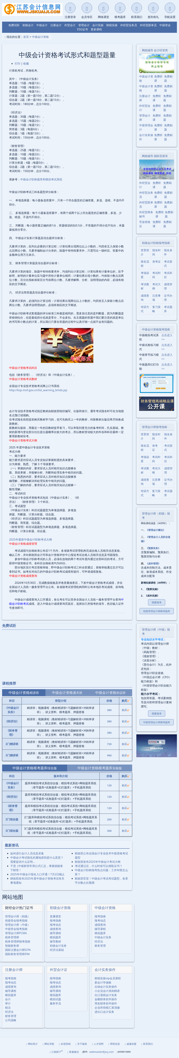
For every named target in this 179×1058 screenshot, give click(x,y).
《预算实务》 (153, 548)
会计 (8, 999)
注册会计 (56, 25)
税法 (8, 1007)
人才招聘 (97, 1044)
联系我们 (147, 1044)
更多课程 (96, 29)
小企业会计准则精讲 (107, 991)
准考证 (156, 261)
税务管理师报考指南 (17, 941)
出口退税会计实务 (106, 995)
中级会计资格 (40, 37)
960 (109, 755)
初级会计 (28, 25)
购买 (125, 710)
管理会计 (84, 25)
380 (109, 710)
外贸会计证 (58, 969)
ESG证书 (82, 29)
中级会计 (42, 25)
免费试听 (14, 25)
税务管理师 (12, 937)
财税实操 (111, 25)
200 (109, 819)
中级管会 (165, 25)
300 (109, 830)
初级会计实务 (58, 946)
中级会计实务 (103, 937)
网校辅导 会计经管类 (155, 50)
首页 (26, 37)
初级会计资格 (60, 907)
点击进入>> (167, 337)
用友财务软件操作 (106, 1003)
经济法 (99, 941)
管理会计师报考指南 (154, 427)
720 (109, 744)
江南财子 (56, 1052)
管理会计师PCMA (16, 933)
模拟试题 (55, 999)
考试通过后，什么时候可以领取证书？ (98, 866)
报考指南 (55, 920)
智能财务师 (12, 946)
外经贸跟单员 (148, 25)
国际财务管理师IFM (17, 954)
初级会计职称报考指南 (156, 243)
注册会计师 (14, 969)
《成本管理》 (153, 563)
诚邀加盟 (130, 1044)
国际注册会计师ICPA (18, 950)
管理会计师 (144, 118)
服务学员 (55, 1003)
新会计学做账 (103, 982)
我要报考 (157, 602)
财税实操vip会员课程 (108, 978)
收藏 (26, 63)
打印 (17, 63)
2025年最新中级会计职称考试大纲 (30, 539)
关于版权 (81, 1044)
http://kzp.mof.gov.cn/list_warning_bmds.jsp (38, 390)
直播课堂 (55, 916)
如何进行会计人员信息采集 (27, 853)
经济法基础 (57, 950)
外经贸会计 (144, 108)
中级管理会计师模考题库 (156, 722)
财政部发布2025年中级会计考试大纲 (97, 862)
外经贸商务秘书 (146, 214)
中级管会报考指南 (16, 929)
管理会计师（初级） (17, 916)
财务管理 (100, 946)
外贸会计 (70, 25)
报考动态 (55, 925)
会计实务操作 (105, 969)
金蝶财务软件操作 (106, 999)
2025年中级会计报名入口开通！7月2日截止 (37, 874)
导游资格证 (144, 224)
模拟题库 (55, 937)
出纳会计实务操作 (106, 987)
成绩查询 (55, 929)
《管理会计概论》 (155, 530)
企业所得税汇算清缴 (107, 1007)
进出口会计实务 (104, 1012)
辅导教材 (55, 941)
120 (109, 785)
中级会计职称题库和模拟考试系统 (41, 179)
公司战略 (10, 1020)
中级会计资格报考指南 (156, 329)
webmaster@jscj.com (101, 1051)
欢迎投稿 (65, 1044)
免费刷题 (168, 78)
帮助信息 (114, 1044)
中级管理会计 (146, 127)
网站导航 (48, 1044)
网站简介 (32, 1044)
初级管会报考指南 (16, 920)
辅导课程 (55, 933)
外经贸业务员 (128, 25)
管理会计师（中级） (17, 925)
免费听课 (158, 78)
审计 (8, 1003)
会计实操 (97, 25)
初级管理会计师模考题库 (156, 611)
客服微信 (73, 1052)
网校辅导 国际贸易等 (155, 156)
